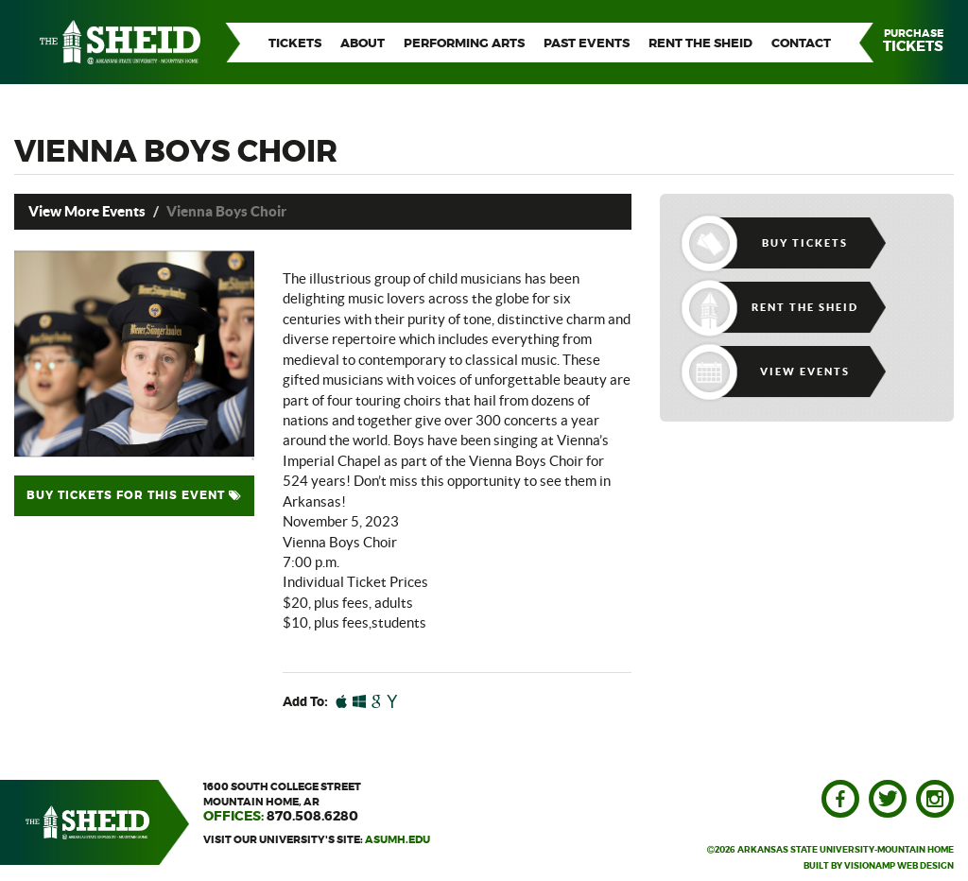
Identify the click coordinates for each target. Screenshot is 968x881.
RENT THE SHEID (700, 44)
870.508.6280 (312, 816)
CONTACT (801, 44)
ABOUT (362, 44)
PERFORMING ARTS (464, 44)
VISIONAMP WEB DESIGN (899, 866)
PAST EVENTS (587, 44)
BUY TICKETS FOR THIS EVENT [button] (134, 495)
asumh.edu (397, 840)
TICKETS (294, 44)
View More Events (87, 211)
